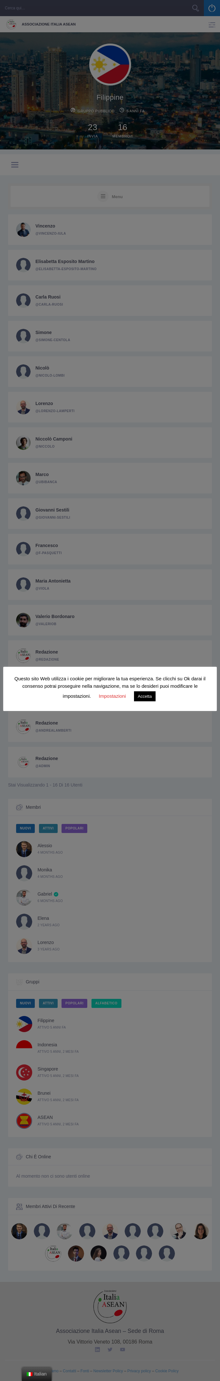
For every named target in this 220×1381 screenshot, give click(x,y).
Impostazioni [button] (112, 696)
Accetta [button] (145, 696)
